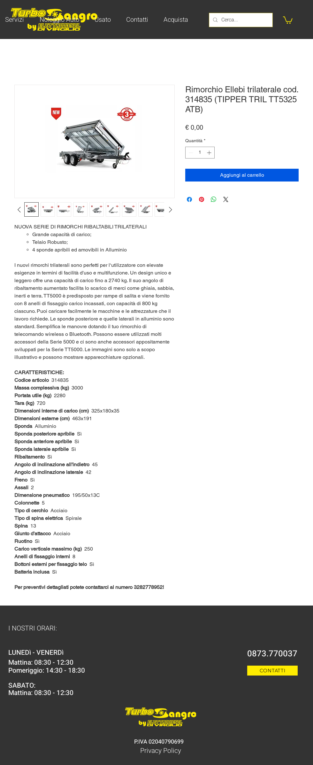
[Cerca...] (240, 20)
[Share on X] (226, 199)
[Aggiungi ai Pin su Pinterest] (201, 199)
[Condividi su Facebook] (189, 199)
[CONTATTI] (272, 671)
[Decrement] (190, 152)
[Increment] (210, 152)
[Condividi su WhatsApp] (214, 199)
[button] (288, 20)
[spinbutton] (200, 152)
